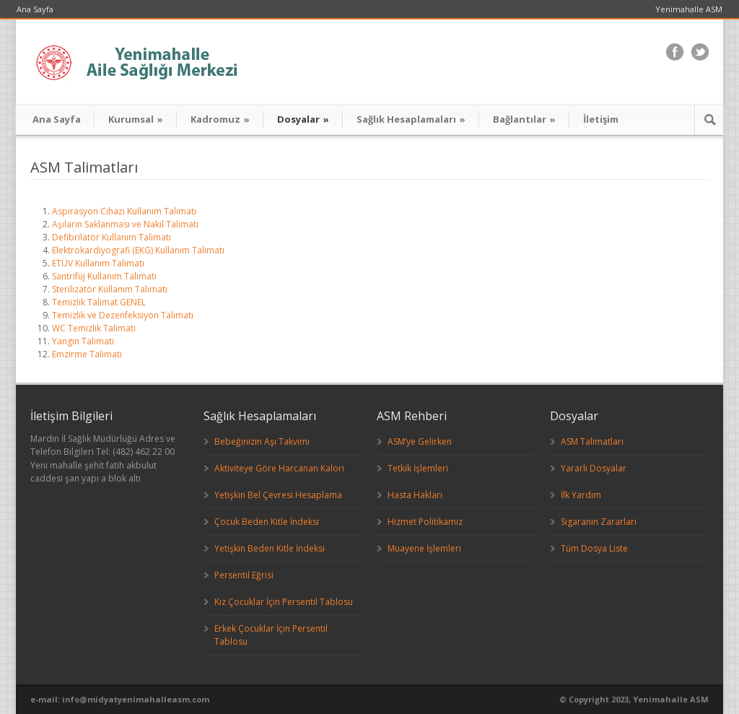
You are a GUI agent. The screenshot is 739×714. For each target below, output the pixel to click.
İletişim (600, 119)
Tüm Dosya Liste (594, 548)
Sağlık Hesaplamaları (411, 119)
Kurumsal (135, 119)
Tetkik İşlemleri (418, 468)
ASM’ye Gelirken (420, 441)
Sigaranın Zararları (599, 521)
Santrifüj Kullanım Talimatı (104, 276)
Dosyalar (303, 119)
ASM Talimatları (592, 441)
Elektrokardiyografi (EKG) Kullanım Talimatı (138, 250)
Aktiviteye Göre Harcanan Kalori (279, 468)
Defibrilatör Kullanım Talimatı (111, 237)
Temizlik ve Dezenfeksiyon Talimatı (122, 315)
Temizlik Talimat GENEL (99, 302)
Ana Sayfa (35, 9)
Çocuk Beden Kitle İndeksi (266, 521)
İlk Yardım (581, 495)
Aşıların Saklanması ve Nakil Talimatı (125, 224)
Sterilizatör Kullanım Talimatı (109, 289)
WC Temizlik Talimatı (94, 328)
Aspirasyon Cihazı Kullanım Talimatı (124, 211)
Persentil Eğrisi (244, 575)
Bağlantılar (524, 119)
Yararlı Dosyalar (593, 468)
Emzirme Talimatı (87, 354)
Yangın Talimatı (83, 341)
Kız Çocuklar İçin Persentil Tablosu (283, 602)
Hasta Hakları (415, 495)
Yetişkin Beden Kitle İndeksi (269, 548)
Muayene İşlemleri (424, 548)
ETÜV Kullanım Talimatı (98, 263)
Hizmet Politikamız (425, 521)
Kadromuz (220, 119)
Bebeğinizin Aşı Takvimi (262, 441)
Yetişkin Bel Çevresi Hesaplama (278, 495)
